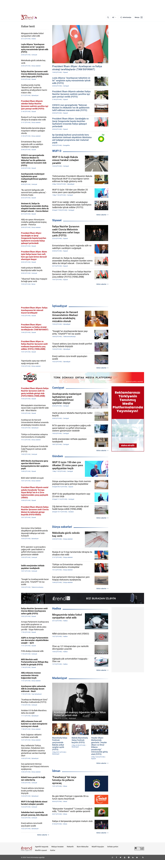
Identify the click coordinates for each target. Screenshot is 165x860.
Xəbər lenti (28, 26)
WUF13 (56, 151)
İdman (56, 771)
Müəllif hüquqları (98, 847)
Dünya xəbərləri (62, 526)
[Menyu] (138, 17)
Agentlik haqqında (41, 847)
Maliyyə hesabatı (57, 847)
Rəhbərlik (70, 847)
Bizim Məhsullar (82, 847)
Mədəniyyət (59, 678)
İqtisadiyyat (59, 306)
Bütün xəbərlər (101, 215)
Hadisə (56, 608)
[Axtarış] (108, 17)
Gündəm (57, 456)
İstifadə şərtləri (112, 847)
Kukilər (52, 850)
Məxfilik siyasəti (41, 850)
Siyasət (57, 220)
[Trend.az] (29, 17)
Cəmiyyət (58, 387)
